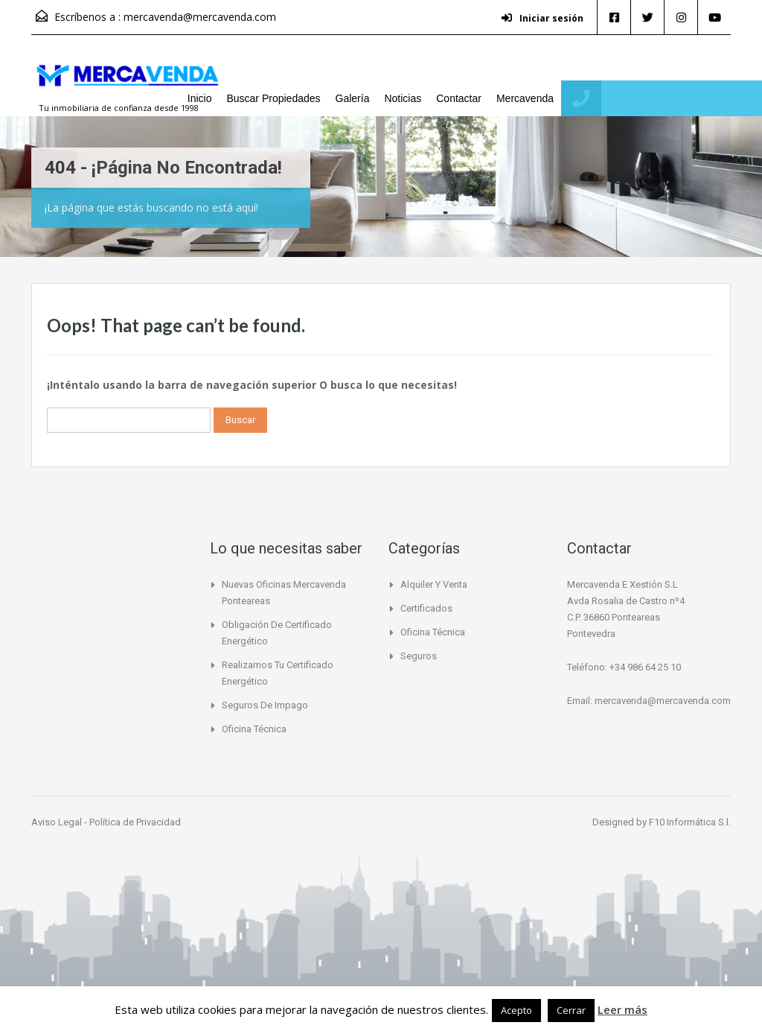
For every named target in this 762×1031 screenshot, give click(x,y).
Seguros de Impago (265, 705)
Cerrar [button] (571, 1010)
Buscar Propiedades (273, 98)
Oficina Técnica (254, 729)
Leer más (622, 1009)
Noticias (402, 98)
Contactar (458, 98)
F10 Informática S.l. (690, 822)
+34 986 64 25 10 (671, 98)
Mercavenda (525, 98)
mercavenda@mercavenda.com (200, 17)
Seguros (418, 656)
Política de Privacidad (135, 822)
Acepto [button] (516, 1010)
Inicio (200, 98)
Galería (353, 98)
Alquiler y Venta (433, 584)
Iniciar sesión (542, 18)
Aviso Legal (57, 822)
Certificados (426, 608)
